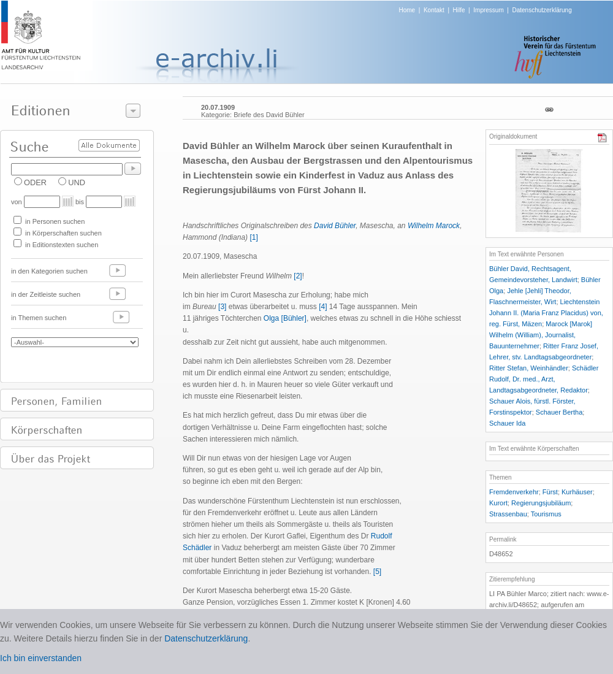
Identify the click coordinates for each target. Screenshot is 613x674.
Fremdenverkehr (514, 492)
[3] (222, 306)
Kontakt (434, 10)
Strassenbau (508, 514)
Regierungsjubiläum (541, 503)
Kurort (498, 503)
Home (407, 10)
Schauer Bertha (559, 412)
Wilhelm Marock (434, 225)
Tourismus (546, 514)
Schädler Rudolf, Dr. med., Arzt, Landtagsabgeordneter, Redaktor (543, 379)
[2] (298, 276)
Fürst (550, 492)
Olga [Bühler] (285, 318)
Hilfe (459, 10)
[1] (253, 237)
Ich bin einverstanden (41, 658)
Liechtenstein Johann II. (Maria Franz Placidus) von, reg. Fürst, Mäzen (546, 312)
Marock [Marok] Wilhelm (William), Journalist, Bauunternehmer (540, 335)
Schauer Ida (507, 423)
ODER (35, 182)
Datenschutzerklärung (541, 10)
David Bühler (335, 225)
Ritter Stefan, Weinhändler (528, 368)
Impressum (488, 10)
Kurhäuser (577, 492)
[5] (377, 571)
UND (76, 182)
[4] (323, 306)
